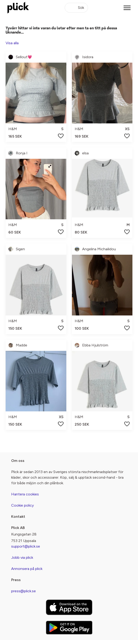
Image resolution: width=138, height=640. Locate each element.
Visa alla (12, 43)
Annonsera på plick (26, 568)
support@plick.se (25, 546)
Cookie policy (22, 505)
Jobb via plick (22, 557)
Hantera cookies (25, 494)
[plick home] (18, 8)
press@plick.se (23, 591)
